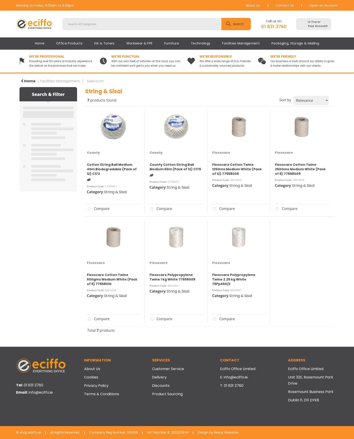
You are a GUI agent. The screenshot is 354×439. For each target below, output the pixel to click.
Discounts (161, 385)
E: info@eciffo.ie (234, 377)
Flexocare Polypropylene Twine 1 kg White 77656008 (172, 277)
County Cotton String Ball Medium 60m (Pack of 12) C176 (175, 166)
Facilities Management (241, 43)
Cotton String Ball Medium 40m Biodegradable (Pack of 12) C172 (112, 169)
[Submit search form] (236, 24)
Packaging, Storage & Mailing (295, 43)
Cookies (91, 377)
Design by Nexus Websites (218, 432)
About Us (253, 5)
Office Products (69, 43)
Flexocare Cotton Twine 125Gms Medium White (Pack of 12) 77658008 (237, 169)
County (93, 152)
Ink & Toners (104, 43)
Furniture (171, 43)
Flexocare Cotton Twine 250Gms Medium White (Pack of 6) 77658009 (300, 169)
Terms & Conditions (101, 394)
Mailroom (95, 81)
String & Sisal (115, 192)
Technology (200, 43)
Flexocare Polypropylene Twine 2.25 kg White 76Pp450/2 (233, 279)
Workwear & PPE (139, 43)
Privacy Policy (96, 385)
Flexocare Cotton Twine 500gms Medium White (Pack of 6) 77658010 (112, 279)
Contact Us (285, 5)
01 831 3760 (274, 26)
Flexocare (221, 152)
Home (39, 43)
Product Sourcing (167, 394)
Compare (97, 209)
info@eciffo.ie (41, 392)
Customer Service (168, 368)
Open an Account (324, 5)
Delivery (159, 377)
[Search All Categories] (156, 24)
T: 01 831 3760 (231, 385)
